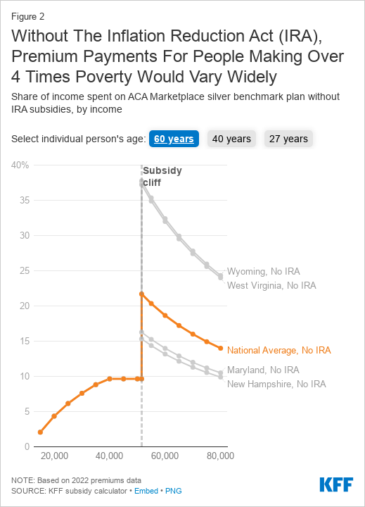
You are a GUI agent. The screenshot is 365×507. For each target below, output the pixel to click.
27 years (288, 138)
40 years (231, 138)
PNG (173, 491)
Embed (146, 491)
